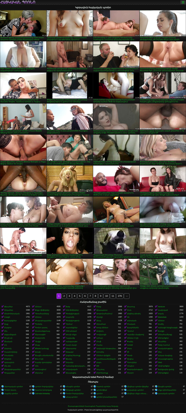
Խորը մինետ (102, 328)
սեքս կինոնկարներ (167, 390)
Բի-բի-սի (8, 338)
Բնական (131, 324)
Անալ (98, 321)
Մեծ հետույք (102, 373)
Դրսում (130, 331)
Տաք (6, 324)
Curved (130, 345)
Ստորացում (40, 369)
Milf (97, 366)
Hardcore (161, 307)
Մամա (99, 345)
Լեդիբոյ (99, 331)
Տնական (8, 342)
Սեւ (5, 331)
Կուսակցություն (165, 359)
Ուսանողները (10, 352)
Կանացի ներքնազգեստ (168, 328)
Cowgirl (7, 317)
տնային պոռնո (73, 387)
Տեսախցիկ (71, 373)
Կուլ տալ (100, 369)
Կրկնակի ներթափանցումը (107, 348)
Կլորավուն (9, 362)
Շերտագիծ (40, 335)
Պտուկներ (132, 362)
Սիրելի (99, 317)
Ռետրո (130, 373)
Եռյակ (161, 314)
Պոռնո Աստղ (10, 390)
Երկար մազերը (165, 355)
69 (128, 352)
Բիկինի (7, 359)
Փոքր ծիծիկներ (42, 310)
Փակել (130, 342)
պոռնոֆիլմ (101, 390)
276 (120, 296)
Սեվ (159, 352)
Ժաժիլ (161, 324)
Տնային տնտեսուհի (44, 355)
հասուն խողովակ (43, 390)
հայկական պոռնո (17, 2)
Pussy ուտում (164, 345)
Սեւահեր (162, 342)
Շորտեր (69, 362)
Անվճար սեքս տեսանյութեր (138, 394)
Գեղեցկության (72, 314)
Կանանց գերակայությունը (76, 366)
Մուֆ (98, 342)
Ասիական (131, 321)
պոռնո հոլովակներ (44, 387)
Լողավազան (72, 369)
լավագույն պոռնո (135, 390)
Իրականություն (165, 348)
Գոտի (129, 355)
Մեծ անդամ (71, 331)
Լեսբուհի (70, 317)
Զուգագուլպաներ (43, 321)
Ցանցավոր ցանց (166, 369)
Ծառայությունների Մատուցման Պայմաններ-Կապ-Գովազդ (93, 406)
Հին (37, 366)
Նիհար (99, 338)
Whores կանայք (42, 348)
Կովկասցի (101, 335)
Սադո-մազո (71, 345)
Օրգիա (130, 359)
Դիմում (69, 324)
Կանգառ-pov (71, 342)
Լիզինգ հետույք (73, 355)
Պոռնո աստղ (41, 328)
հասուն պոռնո (103, 387)
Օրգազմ (69, 352)
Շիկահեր (8, 310)
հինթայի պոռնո (73, 390)
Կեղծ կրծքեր (164, 366)
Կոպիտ (130, 366)
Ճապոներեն (133, 328)
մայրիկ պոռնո (11, 394)
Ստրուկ (7, 348)
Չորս (129, 348)
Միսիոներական (12, 314)
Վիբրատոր (71, 348)
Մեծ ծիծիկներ (72, 310)
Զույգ (37, 345)
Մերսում (39, 373)
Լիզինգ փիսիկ (134, 314)
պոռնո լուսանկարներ (106, 397)
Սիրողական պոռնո (13, 387)
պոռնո (99, 394)
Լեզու (98, 362)
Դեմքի (38, 342)
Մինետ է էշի (132, 338)
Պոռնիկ (38, 324)
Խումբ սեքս (71, 335)
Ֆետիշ (69, 359)
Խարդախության (135, 369)
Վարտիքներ (71, 328)
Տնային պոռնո (164, 387)
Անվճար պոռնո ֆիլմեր (138, 387)
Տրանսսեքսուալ (42, 331)
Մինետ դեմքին (103, 355)
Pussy (98, 307)
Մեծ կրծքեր (163, 338)
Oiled (160, 362)
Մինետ (38, 307)
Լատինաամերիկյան (106, 359)
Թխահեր (8, 307)
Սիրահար (101, 324)
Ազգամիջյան (10, 335)
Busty (68, 307)
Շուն (129, 310)
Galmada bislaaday (42, 394)
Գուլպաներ (9, 373)
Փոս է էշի (39, 359)
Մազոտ (7, 328)
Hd (128, 317)
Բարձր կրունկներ (43, 362)
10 (106, 296)
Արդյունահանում (104, 314)
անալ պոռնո (72, 397)
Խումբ (38, 352)
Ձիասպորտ (102, 310)
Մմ (5, 345)
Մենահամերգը (165, 335)
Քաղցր (161, 331)
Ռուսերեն (8, 355)
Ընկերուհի (40, 338)
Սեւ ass (7, 366)
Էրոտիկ (100, 352)
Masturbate (162, 317)
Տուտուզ (131, 307)
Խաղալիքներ (10, 321)
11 (113, 296)
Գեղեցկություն (72, 321)
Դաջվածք (70, 338)
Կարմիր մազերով (135, 335)
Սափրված (163, 310)
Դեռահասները (42, 314)
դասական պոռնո (166, 394)
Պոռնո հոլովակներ (75, 394)
